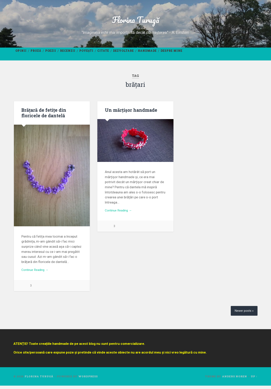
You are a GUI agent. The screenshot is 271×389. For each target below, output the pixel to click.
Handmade (147, 53)
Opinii (21, 53)
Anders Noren (234, 379)
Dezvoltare (123, 53)
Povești (86, 53)
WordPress (88, 379)
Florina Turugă (135, 21)
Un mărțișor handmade (130, 113)
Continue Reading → (36, 273)
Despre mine (171, 53)
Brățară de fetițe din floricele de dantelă (43, 115)
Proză (36, 53)
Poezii (50, 53)
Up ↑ (254, 379)
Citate (103, 53)
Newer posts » (243, 314)
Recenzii (67, 53)
